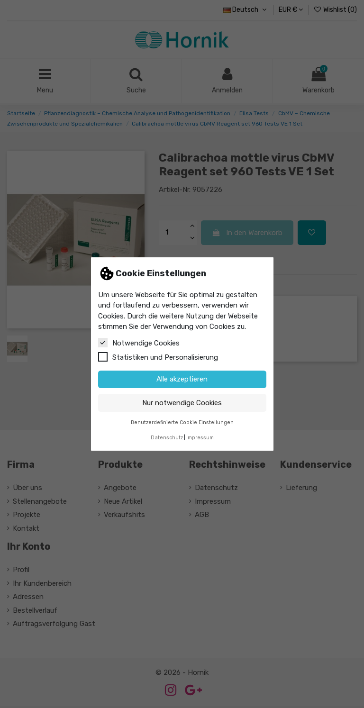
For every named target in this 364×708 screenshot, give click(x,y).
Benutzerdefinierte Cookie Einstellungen (182, 422)
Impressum (200, 438)
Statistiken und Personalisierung (158, 357)
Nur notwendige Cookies (182, 403)
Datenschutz (167, 438)
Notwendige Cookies (139, 342)
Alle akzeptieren (182, 379)
